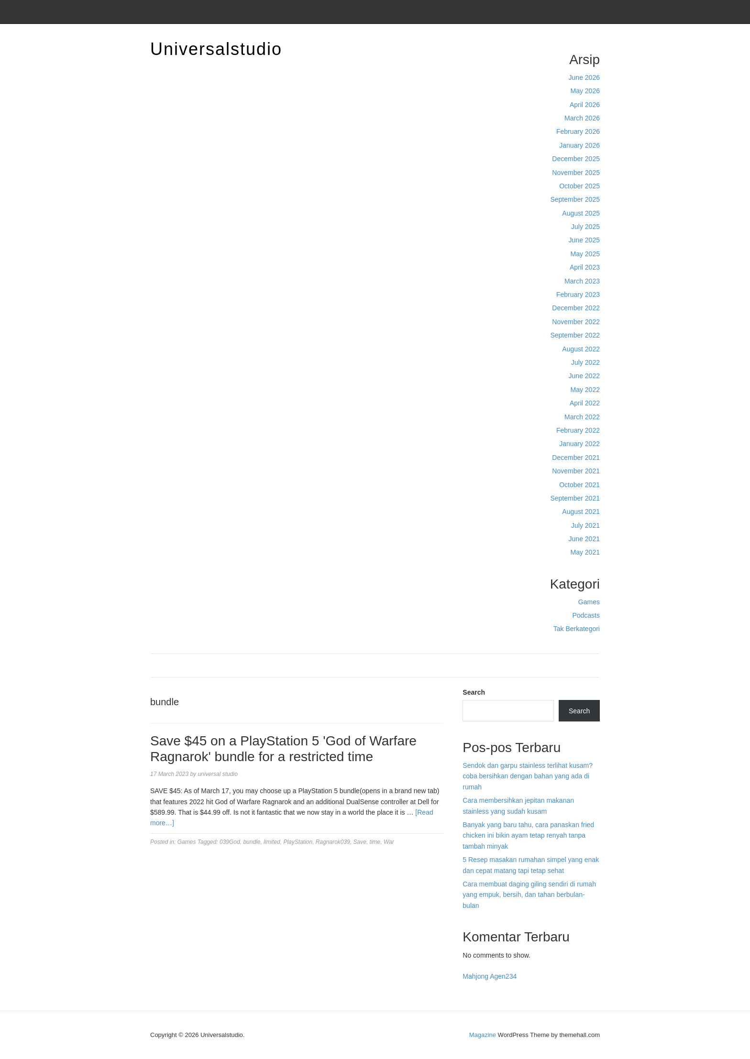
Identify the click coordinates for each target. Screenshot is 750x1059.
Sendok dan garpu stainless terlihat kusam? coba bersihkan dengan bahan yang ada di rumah (528, 776)
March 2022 (582, 417)
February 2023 (578, 294)
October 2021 (579, 485)
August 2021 (581, 511)
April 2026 (585, 105)
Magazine (482, 1034)
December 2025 (576, 159)
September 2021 (575, 498)
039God (230, 842)
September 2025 (575, 199)
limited (272, 842)
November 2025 (576, 172)
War (389, 842)
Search (474, 692)
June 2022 (584, 376)
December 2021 (576, 457)
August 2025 (581, 213)
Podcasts (586, 615)
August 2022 (581, 349)
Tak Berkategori (576, 629)
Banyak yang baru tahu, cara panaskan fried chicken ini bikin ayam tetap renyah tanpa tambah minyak (528, 835)
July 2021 (585, 525)
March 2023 (582, 281)
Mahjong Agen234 (490, 976)
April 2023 (585, 267)
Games (589, 602)
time (375, 842)
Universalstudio (216, 49)
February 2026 (578, 131)
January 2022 (579, 444)
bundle (251, 842)
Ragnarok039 (333, 842)
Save (359, 842)
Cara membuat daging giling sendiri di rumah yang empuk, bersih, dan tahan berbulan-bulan (529, 894)
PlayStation (297, 842)
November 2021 (576, 471)
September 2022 (575, 335)
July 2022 (585, 362)
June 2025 (584, 240)
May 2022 (585, 389)
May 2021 (585, 552)
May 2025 (585, 254)
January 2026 (579, 145)
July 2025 (585, 226)
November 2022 (576, 322)
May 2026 (585, 91)
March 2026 (582, 118)
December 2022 (576, 308)
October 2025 (579, 186)
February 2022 (578, 430)
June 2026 (584, 77)
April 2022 (585, 403)
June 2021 (584, 539)
